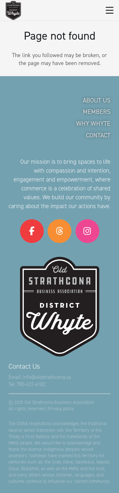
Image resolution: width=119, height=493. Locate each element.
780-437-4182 (31, 384)
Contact (98, 135)
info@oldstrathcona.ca (47, 377)
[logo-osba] (13, 10)
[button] (109, 10)
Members (96, 112)
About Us (96, 100)
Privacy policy (61, 408)
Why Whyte (93, 123)
